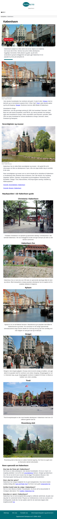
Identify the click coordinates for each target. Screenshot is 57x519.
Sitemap (6, 513)
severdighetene (28, 473)
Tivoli (38, 103)
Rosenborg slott (28, 423)
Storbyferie (3, 16)
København (31, 8)
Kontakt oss (24, 513)
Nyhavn (45, 101)
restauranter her (45, 484)
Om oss (14, 513)
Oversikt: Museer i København (12, 188)
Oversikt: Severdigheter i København (14, 185)
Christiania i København (28, 199)
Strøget (18, 105)
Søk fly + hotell (8, 39)
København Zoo (28, 243)
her (14, 502)
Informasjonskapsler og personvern (42, 513)
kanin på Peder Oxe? (21, 484)
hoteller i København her (27, 491)
